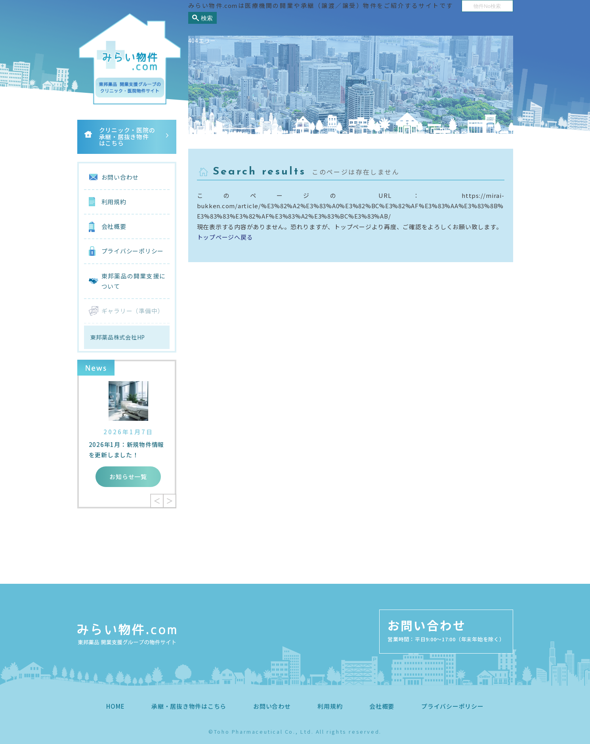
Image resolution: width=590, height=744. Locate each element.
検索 (207, 18)
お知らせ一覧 (128, 476)
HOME (115, 706)
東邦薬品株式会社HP (117, 337)
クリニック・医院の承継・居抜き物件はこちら (127, 136)
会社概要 (113, 226)
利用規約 (113, 202)
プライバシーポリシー (132, 251)
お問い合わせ (120, 177)
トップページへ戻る (225, 237)
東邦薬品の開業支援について (133, 281)
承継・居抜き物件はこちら (188, 706)
